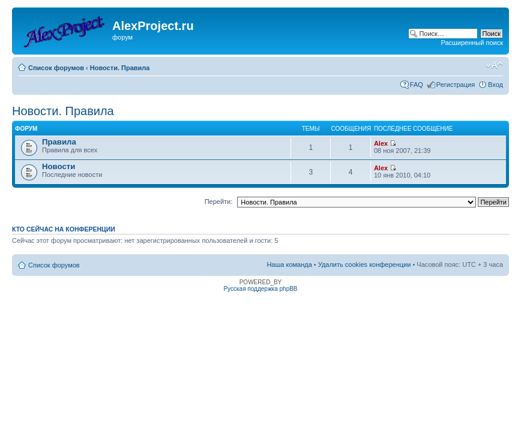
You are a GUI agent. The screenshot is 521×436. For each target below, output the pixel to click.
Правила (59, 141)
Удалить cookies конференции (364, 264)
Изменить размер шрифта (494, 65)
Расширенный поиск (472, 42)
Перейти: (219, 201)
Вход (495, 84)
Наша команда (289, 264)
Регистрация (455, 84)
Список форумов (56, 67)
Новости (58, 166)
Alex (381, 143)
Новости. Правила (120, 67)
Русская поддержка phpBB (260, 288)
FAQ (416, 84)
